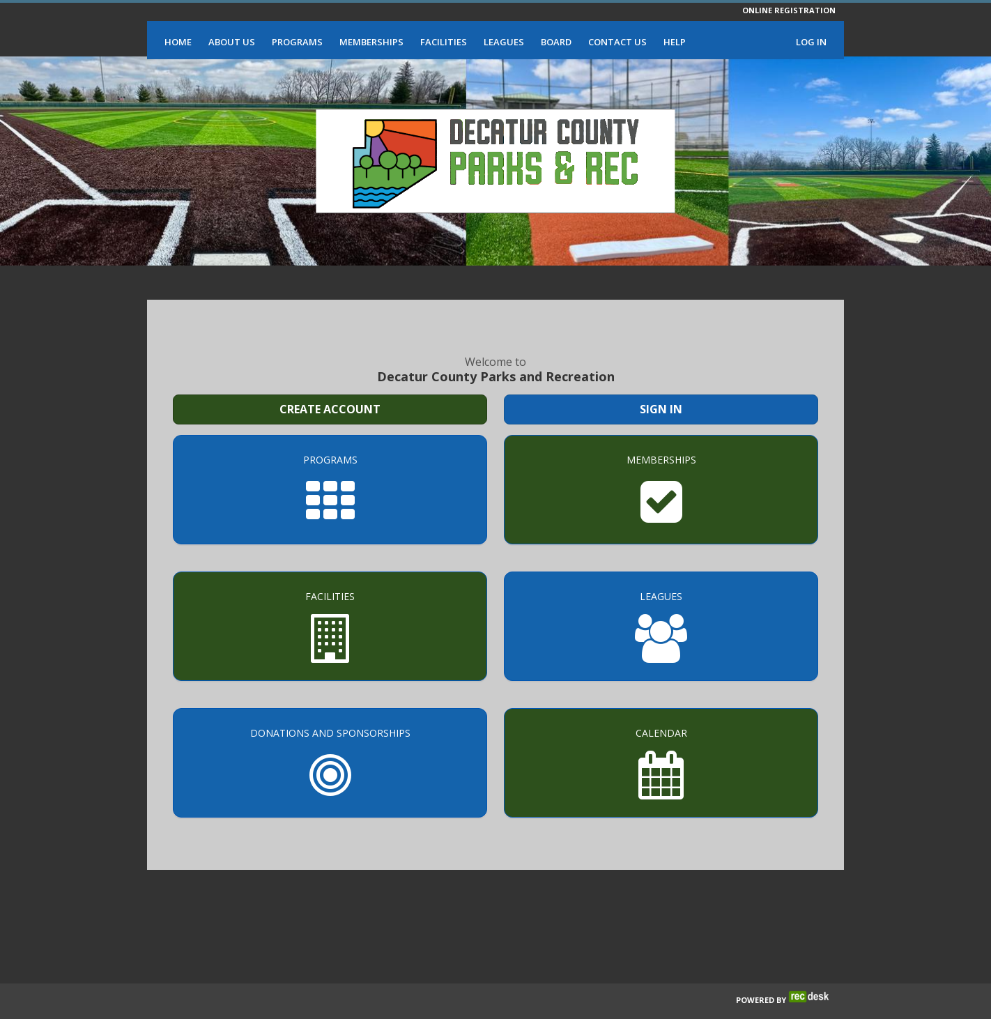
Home (178, 42)
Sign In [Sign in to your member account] (661, 409)
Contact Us (617, 42)
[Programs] (330, 489)
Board (556, 42)
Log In (811, 42)
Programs (297, 42)
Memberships (371, 42)
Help (674, 42)
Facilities (443, 42)
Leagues (504, 42)
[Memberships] (661, 489)
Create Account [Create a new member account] (330, 409)
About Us (231, 42)
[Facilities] (330, 626)
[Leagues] (661, 626)
